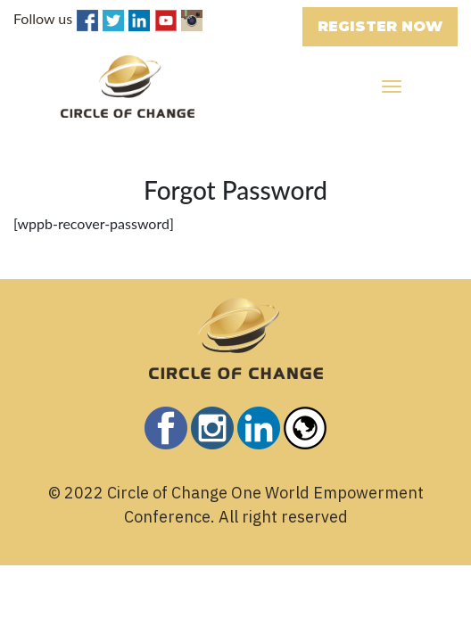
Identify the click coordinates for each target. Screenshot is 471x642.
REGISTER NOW (380, 26)
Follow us (42, 18)
